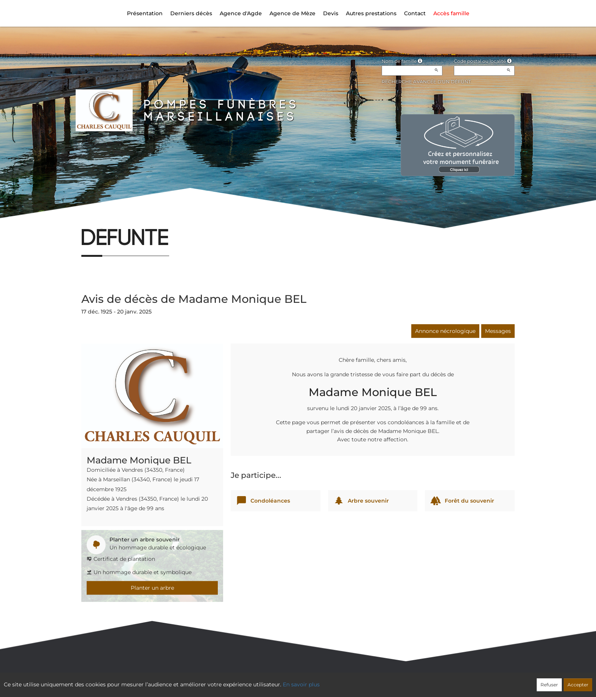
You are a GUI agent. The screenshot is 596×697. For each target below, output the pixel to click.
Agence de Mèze (292, 13)
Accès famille (451, 13)
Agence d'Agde (241, 13)
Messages (498, 331)
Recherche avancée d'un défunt (426, 81)
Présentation (145, 13)
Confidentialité (294, 680)
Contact (415, 13)
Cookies (329, 680)
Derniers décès (191, 13)
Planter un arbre (152, 587)
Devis (330, 13)
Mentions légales (366, 680)
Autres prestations (371, 13)
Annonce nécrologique (445, 331)
